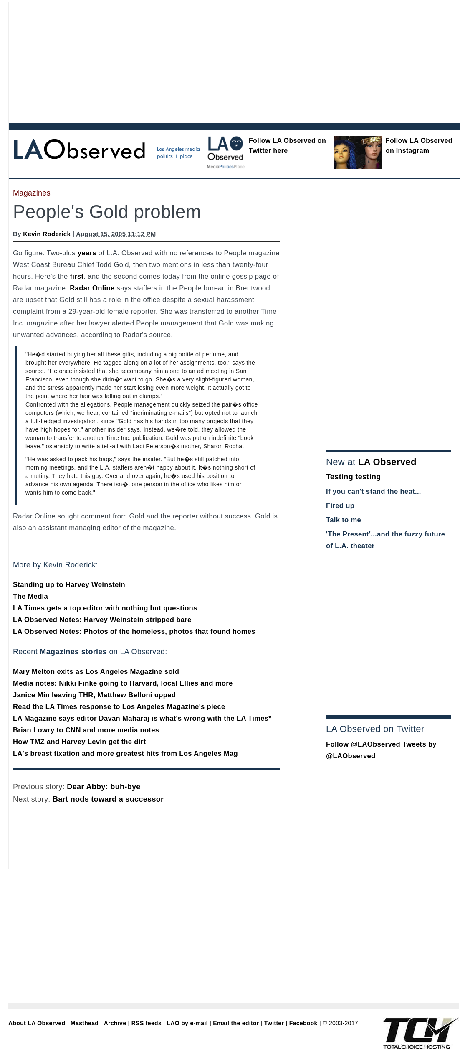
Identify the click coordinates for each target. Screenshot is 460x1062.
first (76, 276)
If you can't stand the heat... (373, 491)
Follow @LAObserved (363, 744)
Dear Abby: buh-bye (103, 787)
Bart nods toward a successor (108, 799)
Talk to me (343, 520)
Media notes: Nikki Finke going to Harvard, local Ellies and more (123, 683)
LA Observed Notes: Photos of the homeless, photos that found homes (134, 631)
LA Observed (387, 462)
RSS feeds (146, 1023)
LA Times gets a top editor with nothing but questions (105, 608)
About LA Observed (37, 1023)
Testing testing (353, 477)
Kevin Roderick (47, 233)
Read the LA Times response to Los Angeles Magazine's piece (119, 707)
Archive (115, 1023)
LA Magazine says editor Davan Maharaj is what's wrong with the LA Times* (142, 718)
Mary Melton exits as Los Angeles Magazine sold (96, 672)
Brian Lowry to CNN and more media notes (86, 730)
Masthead (85, 1023)
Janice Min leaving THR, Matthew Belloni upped (94, 695)
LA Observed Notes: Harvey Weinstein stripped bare (102, 620)
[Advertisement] (165, 60)
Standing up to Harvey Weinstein (69, 585)
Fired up (340, 506)
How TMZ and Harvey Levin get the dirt (79, 742)
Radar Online (92, 288)
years (87, 253)
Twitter (274, 1023)
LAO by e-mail (187, 1023)
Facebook (303, 1023)
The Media (30, 596)
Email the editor (236, 1023)
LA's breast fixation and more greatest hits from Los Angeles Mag (125, 753)
